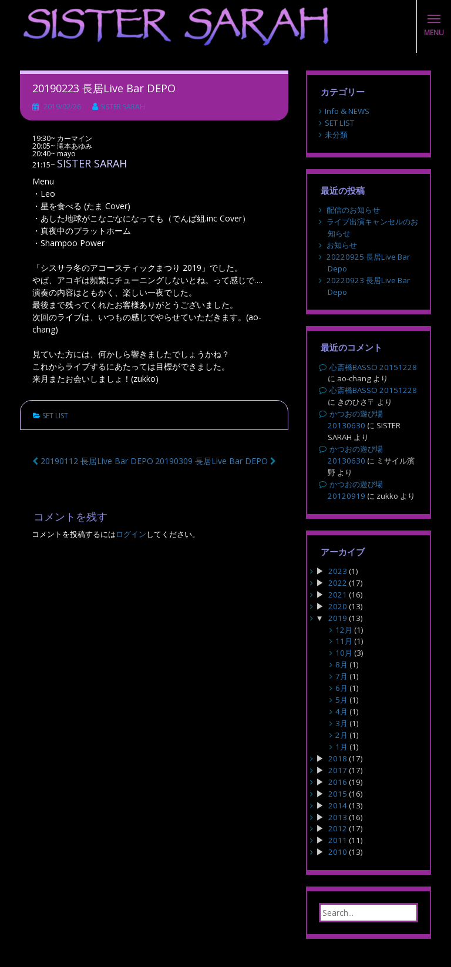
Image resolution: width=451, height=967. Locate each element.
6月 (341, 688)
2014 (337, 805)
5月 (341, 699)
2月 (341, 735)
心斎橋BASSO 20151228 (373, 367)
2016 (337, 782)
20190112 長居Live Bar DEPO (92, 460)
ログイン (131, 534)
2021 (337, 594)
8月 (341, 664)
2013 (337, 817)
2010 (337, 852)
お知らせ (342, 245)
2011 (337, 840)
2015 (337, 793)
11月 (343, 641)
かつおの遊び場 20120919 (355, 490)
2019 (337, 618)
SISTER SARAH (122, 107)
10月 (343, 652)
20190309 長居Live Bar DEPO (215, 460)
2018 (337, 758)
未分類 (336, 134)
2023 (337, 571)
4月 (341, 711)
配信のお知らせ (353, 209)
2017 (337, 770)
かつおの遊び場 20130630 (355, 419)
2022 (337, 582)
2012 (337, 828)
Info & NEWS (347, 111)
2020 (337, 606)
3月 (341, 723)
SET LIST (55, 416)
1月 (341, 746)
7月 (341, 676)
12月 (343, 629)
